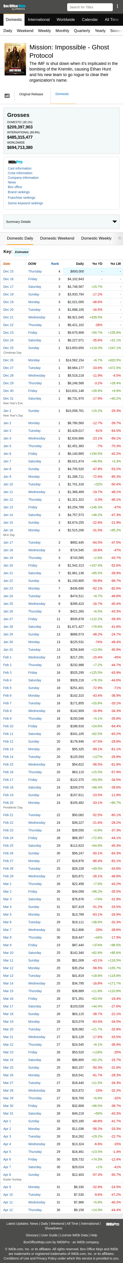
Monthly (62, 31)
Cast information (20, 168)
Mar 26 (8, 1075)
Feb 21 (8, 815)
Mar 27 (8, 1083)
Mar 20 (8, 1029)
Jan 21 (8, 573)
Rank (55, 264)
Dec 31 (8, 398)
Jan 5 (7, 446)
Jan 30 (8, 642)
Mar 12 (8, 968)
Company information (23, 178)
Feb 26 (8, 853)
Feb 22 (8, 822)
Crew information (20, 173)
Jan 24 (8, 596)
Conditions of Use (16, 1258)
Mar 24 (8, 1060)
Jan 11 (8, 492)
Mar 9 (7, 945)
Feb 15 (8, 764)
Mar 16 (8, 998)
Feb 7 (7, 703)
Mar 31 (8, 1113)
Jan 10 (8, 484)
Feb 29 (8, 876)
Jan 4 (7, 438)
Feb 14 (8, 757)
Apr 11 (8, 1202)
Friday (32, 279)
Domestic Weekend (57, 238)
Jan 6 (7, 453)
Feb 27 (8, 861)
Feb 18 (8, 787)
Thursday (35, 271)
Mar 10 (8, 953)
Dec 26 (8, 360)
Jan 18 (8, 550)
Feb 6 (7, 695)
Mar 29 (8, 1098)
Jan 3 (7, 431)
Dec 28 (8, 375)
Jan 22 (8, 581)
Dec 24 (8, 340)
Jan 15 (8, 522)
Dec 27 (8, 368)
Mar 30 (8, 1106)
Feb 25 (8, 845)
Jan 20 (8, 565)
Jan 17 (8, 542)
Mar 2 (7, 891)
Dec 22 (8, 325)
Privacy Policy (46, 1258)
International (39, 19)
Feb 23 (8, 830)
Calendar (90, 19)
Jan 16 (8, 530)
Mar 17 (8, 1006)
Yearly (100, 31)
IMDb (81, 1242)
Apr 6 (7, 1159)
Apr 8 (7, 1174)
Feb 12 (8, 741)
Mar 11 (8, 960)
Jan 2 (7, 423)
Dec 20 (8, 309)
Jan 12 (8, 499)
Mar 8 (7, 937)
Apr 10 (8, 1194)
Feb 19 (8, 795)
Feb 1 (7, 657)
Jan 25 (8, 604)
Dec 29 (8, 383)
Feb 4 (7, 680)
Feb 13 (8, 749)
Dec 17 (8, 287)
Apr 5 (7, 1152)
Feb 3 (7, 672)
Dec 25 (8, 348)
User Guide (49, 1235)
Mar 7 (7, 930)
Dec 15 (8, 271)
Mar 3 (7, 899)
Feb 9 (7, 718)
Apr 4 (7, 1144)
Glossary (32, 1235)
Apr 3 (7, 1136)
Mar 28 (8, 1090)
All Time (112, 19)
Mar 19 (8, 1021)
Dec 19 (8, 302)
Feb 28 (8, 868)
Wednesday (36, 317)
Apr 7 (7, 1167)
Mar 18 (8, 1014)
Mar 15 (8, 991)
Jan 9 (7, 476)
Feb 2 (7, 665)
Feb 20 (8, 803)
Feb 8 (7, 711)
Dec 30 (8, 391)
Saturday (34, 287)
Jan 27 (8, 619)
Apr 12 (8, 1210)
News (12, 182)
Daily (7, 31)
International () (23, 132)
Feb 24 (8, 838)
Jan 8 (7, 469)
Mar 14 (8, 983)
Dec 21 (8, 317)
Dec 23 (8, 332)
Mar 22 (8, 1044)
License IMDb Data (74, 1235)
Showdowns (53, 1228)
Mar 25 (8, 1067)
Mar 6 (7, 922)
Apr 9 (7, 1187)
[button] (117, 6)
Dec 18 (8, 294)
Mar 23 (8, 1052)
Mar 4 (7, 907)
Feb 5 (7, 688)
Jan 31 (8, 649)
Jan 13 (8, 507)
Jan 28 (8, 626)
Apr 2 (7, 1129)
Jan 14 (8, 515)
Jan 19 (8, 558)
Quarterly (82, 31)
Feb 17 (8, 780)
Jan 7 (7, 461)
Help (94, 1235)
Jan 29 (8, 634)
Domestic (14, 19)
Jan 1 (7, 411)
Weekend (25, 31)
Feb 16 (8, 772)
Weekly (44, 31)
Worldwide (66, 19)
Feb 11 (8, 734)
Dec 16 (8, 279)
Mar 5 (7, 914)
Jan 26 (8, 611)
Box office (15, 187)
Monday (34, 302)
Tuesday (34, 309)
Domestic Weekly (96, 238)
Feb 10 (8, 726)
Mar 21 (8, 1037)
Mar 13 (8, 976)
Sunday (33, 294)
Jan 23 (8, 588)
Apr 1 (7, 1121)
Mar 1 (7, 884)
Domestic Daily (20, 238)
